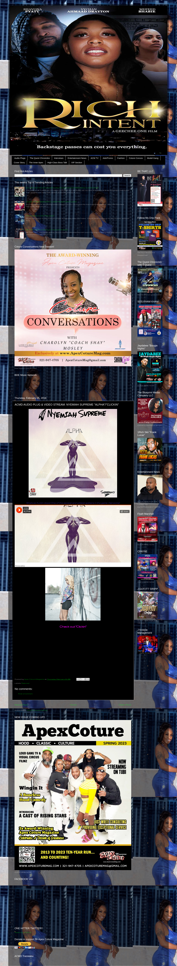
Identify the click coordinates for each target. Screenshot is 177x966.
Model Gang (152, 158)
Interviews (58, 158)
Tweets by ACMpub (23, 932)
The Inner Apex (36, 162)
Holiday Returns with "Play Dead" (40, 216)
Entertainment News (77, 158)
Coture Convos (136, 158)
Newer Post (21, 704)
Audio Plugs (19, 158)
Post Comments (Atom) (37, 710)
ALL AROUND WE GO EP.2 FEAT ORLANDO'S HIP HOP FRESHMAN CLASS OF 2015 (62, 188)
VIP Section (76, 162)
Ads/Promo (108, 158)
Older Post (125, 704)
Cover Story (19, 162)
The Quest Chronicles (40, 158)
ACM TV (94, 158)
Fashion (121, 158)
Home (73, 704)
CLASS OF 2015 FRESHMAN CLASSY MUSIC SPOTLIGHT (51, 202)
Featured (25, 683)
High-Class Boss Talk (57, 162)
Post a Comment (25, 694)
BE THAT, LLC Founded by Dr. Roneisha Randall (47, 230)
